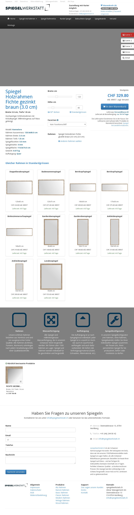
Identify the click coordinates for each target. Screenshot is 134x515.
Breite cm (52, 91)
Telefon (9, 445)
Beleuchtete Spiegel (83, 18)
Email (8, 435)
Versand (113, 18)
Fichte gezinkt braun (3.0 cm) (21, 386)
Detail (126, 58)
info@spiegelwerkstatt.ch (86, 14)
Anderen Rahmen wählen (70, 141)
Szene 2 (127, 40)
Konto (83, 490)
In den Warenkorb (114, 106)
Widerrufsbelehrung (37, 1)
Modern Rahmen (63, 498)
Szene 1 (127, 34)
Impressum (8, 1)
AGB (16, 1)
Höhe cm (52, 102)
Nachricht (10, 455)
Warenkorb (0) (109, 5)
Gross (126, 52)
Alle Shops (71, 1)
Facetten (53, 120)
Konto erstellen (106, 11)
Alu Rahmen (61, 487)
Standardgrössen (78, 112)
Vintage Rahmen (62, 500)
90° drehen (54, 112)
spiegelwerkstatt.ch (97, 448)
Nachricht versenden (16, 472)
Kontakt (62, 1)
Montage (11, 25)
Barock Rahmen (62, 490)
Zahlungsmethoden (52, 1)
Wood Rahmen (62, 503)
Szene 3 (127, 46)
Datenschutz (24, 1)
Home (11, 18)
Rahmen (51, 134)
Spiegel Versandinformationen (120, 124)
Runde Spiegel (65, 18)
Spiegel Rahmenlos (48, 18)
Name (8, 425)
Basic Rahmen (62, 492)
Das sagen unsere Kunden (92, 487)
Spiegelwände (100, 18)
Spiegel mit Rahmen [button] (28, 18)
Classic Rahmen (62, 495)
